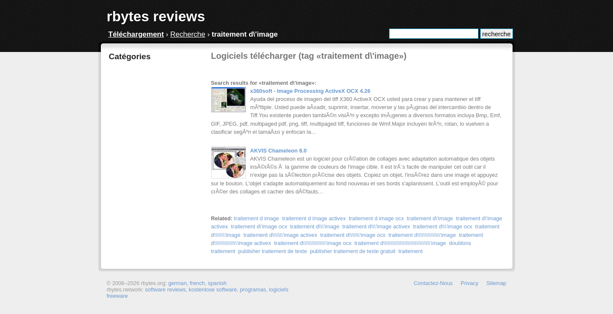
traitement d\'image (430, 218)
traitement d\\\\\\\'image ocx (352, 235)
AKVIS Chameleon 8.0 (278, 150)
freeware (117, 296)
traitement (410, 251)
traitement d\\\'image (314, 226)
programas (253, 289)
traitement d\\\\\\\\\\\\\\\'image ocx (313, 243)
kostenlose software (213, 289)
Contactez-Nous (433, 283)
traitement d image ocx (376, 218)
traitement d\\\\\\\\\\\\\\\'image (422, 235)
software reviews (165, 289)
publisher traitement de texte (272, 251)
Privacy (469, 283)
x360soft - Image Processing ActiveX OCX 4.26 (310, 91)
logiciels (279, 289)
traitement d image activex (314, 218)
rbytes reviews (156, 16)
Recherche (187, 34)
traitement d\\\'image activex (376, 226)
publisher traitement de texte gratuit (352, 251)
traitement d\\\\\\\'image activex (280, 235)
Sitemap (497, 283)
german (177, 283)
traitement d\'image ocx (259, 226)
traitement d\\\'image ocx (442, 226)
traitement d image (256, 218)
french (197, 283)
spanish (217, 283)
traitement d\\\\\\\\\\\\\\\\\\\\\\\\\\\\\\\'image (400, 243)
